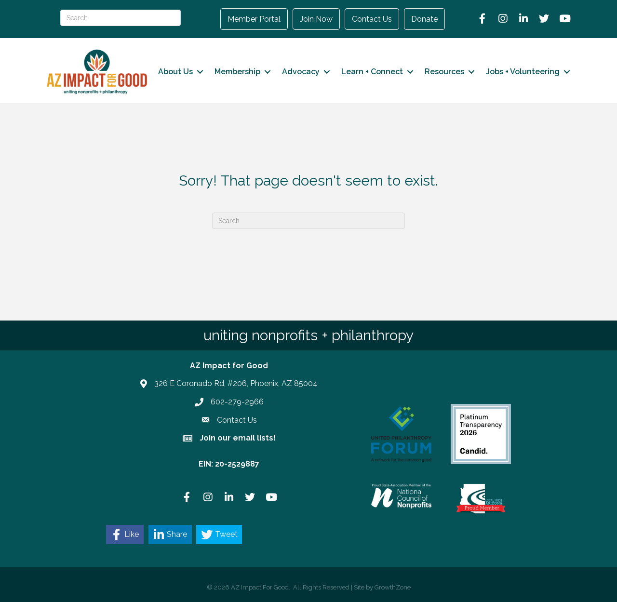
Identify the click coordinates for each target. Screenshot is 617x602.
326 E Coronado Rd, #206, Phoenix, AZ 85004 (236, 383)
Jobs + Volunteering (523, 71)
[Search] (308, 221)
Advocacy (301, 71)
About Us (175, 71)
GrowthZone (393, 587)
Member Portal (254, 19)
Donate (424, 19)
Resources (444, 71)
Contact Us (372, 19)
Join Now (316, 19)
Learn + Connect (372, 71)
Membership (237, 71)
